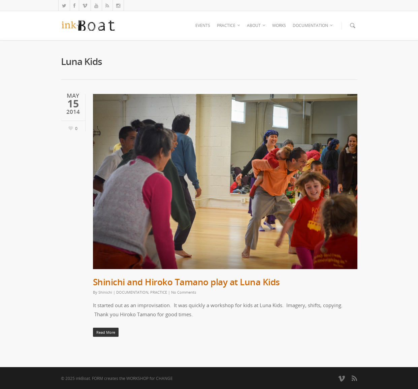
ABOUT (256, 25)
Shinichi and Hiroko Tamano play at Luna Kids (186, 282)
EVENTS (202, 25)
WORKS (279, 25)
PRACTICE (229, 25)
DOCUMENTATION (313, 25)
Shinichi (105, 292)
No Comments (183, 292)
